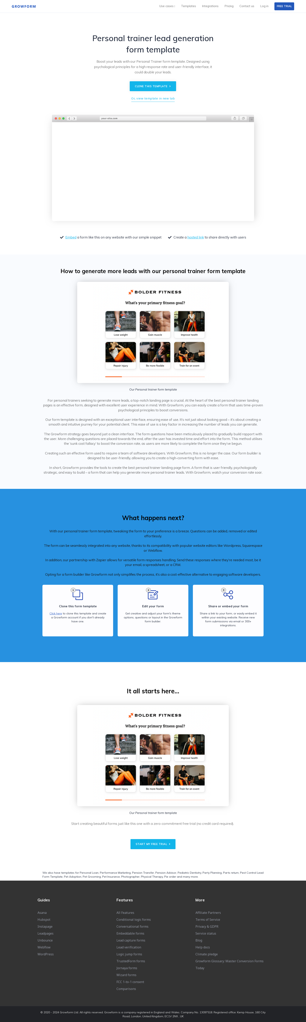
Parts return (231, 872)
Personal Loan (89, 872)
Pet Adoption (72, 876)
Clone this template (153, 86)
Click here (56, 613)
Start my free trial (153, 844)
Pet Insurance (111, 876)
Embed (70, 237)
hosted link (195, 237)
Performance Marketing (115, 872)
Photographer (130, 876)
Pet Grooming (92, 876)
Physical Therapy (152, 876)
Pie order (170, 876)
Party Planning (212, 872)
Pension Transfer (143, 872)
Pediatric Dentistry (189, 872)
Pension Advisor (165, 872)
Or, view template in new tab (153, 98)
